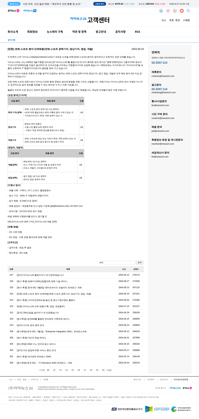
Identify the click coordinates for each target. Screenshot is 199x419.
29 (97, 370)
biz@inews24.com (160, 105)
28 (91, 370)
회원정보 (32, 32)
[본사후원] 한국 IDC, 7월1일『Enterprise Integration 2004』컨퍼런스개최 (52, 331)
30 (103, 370)
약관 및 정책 (79, 32)
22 (54, 370)
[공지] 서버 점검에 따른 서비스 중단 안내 (36, 350)
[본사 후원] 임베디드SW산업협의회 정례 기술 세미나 (42, 281)
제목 (117, 263)
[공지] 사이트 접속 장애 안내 (30, 325)
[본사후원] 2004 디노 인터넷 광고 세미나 (36, 344)
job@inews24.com (160, 131)
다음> (109, 370)
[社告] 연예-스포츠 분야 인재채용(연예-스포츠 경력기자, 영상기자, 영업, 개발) (54, 294)
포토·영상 (174, 20)
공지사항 (120, 32)
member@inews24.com (163, 143)
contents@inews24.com (163, 76)
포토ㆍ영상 (21, 379)
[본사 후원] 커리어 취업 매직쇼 (31, 338)
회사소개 (13, 32)
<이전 (42, 370)
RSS (137, 32)
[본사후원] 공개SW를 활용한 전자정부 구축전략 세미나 (43, 319)
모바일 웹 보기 (160, 388)
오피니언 (34, 379)
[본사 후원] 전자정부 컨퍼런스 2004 (34, 356)
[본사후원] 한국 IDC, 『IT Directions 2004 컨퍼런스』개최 (44, 363)
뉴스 (164, 20)
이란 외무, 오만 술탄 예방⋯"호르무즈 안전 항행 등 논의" (52, 4)
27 (85, 370)
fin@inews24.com (160, 156)
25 (72, 370)
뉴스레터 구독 (55, 32)
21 (48, 370)
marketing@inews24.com (164, 92)
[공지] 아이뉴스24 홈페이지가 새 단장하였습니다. (40, 275)
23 (60, 370)
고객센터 (150, 379)
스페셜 (186, 20)
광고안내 (101, 32)
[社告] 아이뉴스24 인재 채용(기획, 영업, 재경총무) (41, 306)
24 (66, 370)
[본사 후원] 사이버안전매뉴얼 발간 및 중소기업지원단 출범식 (46, 300)
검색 (139, 262)
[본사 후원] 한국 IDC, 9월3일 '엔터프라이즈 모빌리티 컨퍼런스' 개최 (49, 287)
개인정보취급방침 (181, 379)
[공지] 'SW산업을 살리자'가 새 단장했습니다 (38, 312)
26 (79, 370)
